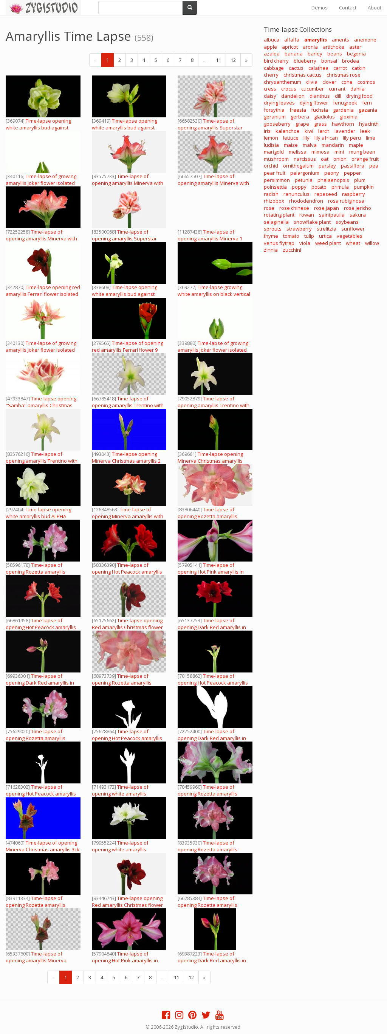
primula (340, 186)
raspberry (353, 194)
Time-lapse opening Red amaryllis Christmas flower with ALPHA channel (127, 627)
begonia (356, 53)
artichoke (333, 46)
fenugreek (345, 102)
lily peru (352, 137)
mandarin (333, 145)
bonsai (329, 60)
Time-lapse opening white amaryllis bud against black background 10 (124, 127)
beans (334, 53)
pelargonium (304, 172)
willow (372, 243)
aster (355, 46)
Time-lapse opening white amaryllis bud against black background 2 (38, 127)
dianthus (320, 95)
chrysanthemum (282, 81)
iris (267, 131)
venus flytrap (279, 243)
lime (370, 137)
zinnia (271, 249)
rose (269, 208)
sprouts (273, 228)
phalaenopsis (333, 180)
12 (233, 60)
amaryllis (315, 39)
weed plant (328, 243)
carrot (340, 68)
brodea (350, 60)
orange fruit (365, 158)
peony (331, 172)
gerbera (300, 116)
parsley (327, 165)
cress (270, 88)
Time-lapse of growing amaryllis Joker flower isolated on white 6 (41, 350)
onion (340, 158)
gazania (368, 109)
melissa (298, 151)
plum (359, 180)
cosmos (366, 81)
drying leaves (279, 102)
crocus (288, 88)
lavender (344, 131)
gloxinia (349, 116)
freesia (297, 109)
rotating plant (279, 214)
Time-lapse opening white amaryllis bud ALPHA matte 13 (38, 516)
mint (339, 151)
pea (373, 165)
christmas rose (344, 74)
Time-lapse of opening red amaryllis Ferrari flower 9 (127, 346)
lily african (326, 137)
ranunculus (296, 194)
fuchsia (319, 109)
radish (271, 194)
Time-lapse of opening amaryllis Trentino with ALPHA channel (128, 405)
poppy (299, 186)
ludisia (271, 145)
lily (306, 137)
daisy (270, 95)
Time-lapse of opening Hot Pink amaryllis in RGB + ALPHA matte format (211, 572)
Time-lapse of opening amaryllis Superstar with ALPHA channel (210, 127)
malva (310, 145)
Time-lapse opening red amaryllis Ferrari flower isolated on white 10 (43, 294)
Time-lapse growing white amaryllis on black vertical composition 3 (214, 294)
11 (218, 60)
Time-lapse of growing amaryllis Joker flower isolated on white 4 (41, 183)
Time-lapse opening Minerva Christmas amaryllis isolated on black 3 (210, 461)
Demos (319, 7)
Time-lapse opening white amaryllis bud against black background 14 (124, 294)
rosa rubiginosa (346, 200)
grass (320, 123)
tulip (309, 235)
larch (324, 131)
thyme (271, 235)
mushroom (276, 158)
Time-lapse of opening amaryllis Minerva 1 (210, 235)
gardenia (343, 109)
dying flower (314, 102)
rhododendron (306, 200)
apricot (290, 46)
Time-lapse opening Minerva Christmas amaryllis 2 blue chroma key (126, 461)
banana (294, 53)
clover (329, 81)
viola (304, 243)
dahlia (357, 88)
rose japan (326, 208)
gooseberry (277, 123)
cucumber (312, 88)
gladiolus (324, 116)
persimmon (277, 180)
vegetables (349, 235)
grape (302, 123)
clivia (311, 81)
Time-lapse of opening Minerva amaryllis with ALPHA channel (127, 516)
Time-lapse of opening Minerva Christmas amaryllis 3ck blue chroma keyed (42, 849)
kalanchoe (288, 131)
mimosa (320, 151)
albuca (271, 39)
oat (324, 158)
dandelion (293, 95)
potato (319, 186)
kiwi (309, 131)
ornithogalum (298, 165)
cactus (296, 68)
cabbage (274, 68)
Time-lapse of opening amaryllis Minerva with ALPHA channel (127, 183)
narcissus (305, 158)
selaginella (276, 221)
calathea (318, 68)
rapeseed (325, 194)
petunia (304, 180)
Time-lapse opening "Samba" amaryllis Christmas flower (41, 405)
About (374, 7)
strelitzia (326, 228)
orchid (271, 165)
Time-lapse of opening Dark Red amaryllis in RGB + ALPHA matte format (212, 627)
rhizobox (274, 200)
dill (338, 95)
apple (270, 46)
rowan (306, 214)
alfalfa (291, 39)
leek (365, 131)
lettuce (291, 137)
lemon (271, 137)
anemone (365, 39)
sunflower (353, 228)
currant (337, 88)
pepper (352, 172)
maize (291, 145)
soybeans (347, 221)
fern (367, 102)
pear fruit (274, 172)
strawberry (299, 228)
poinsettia (275, 186)
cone (347, 81)
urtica (325, 235)
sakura (358, 214)
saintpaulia (332, 214)
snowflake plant (312, 221)
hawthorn (343, 123)
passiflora (352, 165)
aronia (310, 46)
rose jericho (357, 208)
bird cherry (276, 60)
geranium (275, 116)
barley (315, 53)
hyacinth (369, 123)
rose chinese (294, 208)
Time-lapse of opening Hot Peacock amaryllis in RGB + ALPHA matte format (127, 572)
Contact (347, 7)
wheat (353, 243)
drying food (359, 95)
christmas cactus (302, 74)
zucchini (292, 249)
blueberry (305, 60)
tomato (291, 235)
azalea (272, 53)
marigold (274, 151)
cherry (271, 74)
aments (340, 39)
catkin (358, 68)
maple (356, 145)
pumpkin (364, 186)
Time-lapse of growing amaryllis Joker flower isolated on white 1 (213, 350)
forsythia (274, 109)
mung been (362, 151)
